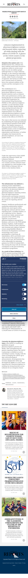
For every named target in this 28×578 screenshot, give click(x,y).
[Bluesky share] (17, 17)
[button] (4, 4)
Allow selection (14, 313)
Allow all (14, 309)
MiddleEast (8, 382)
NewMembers (20, 382)
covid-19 (14, 382)
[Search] (24, 4)
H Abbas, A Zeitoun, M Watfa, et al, (11, 373)
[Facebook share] (10, 17)
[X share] (13, 17)
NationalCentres (9, 384)
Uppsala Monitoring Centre (8, 563)
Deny (14, 318)
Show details (20, 304)
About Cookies (18, 563)
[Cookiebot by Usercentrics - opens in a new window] (20, 259)
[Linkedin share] (15, 17)
